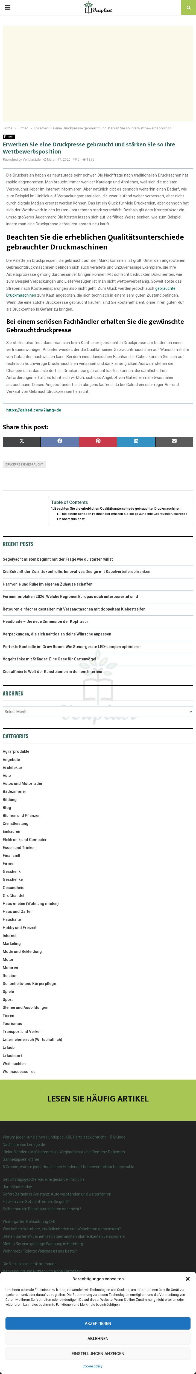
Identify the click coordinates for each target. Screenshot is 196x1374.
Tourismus (12, 1023)
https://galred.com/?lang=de (33, 410)
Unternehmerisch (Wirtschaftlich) (32, 1039)
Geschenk (12, 871)
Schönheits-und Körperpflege (29, 983)
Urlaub (8, 1047)
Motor (8, 959)
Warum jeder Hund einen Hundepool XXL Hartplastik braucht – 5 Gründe (64, 1137)
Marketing (12, 943)
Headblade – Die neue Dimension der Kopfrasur (45, 621)
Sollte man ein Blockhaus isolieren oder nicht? (42, 1209)
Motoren (10, 968)
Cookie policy (93, 1366)
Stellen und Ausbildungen (25, 1007)
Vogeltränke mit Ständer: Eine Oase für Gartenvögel (49, 659)
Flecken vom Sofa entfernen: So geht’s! (36, 1201)
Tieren (8, 1016)
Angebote (11, 759)
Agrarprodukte (16, 751)
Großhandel (13, 895)
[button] (188, 1279)
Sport (8, 999)
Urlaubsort (12, 1056)
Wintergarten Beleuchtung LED (29, 1221)
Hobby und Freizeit (19, 928)
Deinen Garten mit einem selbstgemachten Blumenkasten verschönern (64, 1236)
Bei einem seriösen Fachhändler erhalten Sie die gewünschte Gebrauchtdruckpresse (125, 514)
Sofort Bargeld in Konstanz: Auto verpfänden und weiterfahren (57, 1194)
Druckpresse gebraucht (24, 464)
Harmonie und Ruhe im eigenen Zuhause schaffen (47, 584)
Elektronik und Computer (25, 840)
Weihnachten (14, 1063)
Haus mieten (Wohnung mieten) (31, 903)
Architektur (12, 767)
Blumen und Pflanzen (21, 815)
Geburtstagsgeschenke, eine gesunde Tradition (43, 1179)
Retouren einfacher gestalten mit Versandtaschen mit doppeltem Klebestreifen (74, 609)
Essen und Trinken (19, 847)
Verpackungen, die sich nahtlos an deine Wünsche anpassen (57, 634)
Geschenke (13, 879)
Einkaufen (11, 831)
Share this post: (73, 519)
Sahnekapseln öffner (21, 1159)
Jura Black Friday (17, 1187)
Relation (10, 975)
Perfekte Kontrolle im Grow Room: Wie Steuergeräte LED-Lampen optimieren (72, 647)
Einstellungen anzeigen (98, 1353)
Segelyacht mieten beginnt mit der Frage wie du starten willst (58, 559)
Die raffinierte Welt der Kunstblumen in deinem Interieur (53, 671)
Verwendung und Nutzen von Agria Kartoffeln (42, 1271)
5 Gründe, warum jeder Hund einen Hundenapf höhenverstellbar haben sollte (68, 1167)
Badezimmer (14, 791)
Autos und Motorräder (23, 783)
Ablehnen (98, 1338)
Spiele (8, 991)
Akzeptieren (98, 1323)
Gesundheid (14, 887)
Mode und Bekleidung (22, 951)
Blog (7, 807)
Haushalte (12, 919)
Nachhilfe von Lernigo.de (24, 1144)
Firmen (8, 136)
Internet (9, 935)
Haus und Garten (18, 911)
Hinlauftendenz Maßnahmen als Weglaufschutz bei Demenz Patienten (64, 1152)
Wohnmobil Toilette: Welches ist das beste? (40, 1251)
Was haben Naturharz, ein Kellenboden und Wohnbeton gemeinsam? (62, 1229)
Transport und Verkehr (23, 1031)
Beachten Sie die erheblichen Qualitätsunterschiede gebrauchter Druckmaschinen (117, 508)
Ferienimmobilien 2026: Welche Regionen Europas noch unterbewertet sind (70, 596)
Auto (7, 775)
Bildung (10, 799)
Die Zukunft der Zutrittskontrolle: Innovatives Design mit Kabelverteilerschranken (76, 571)
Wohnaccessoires (19, 1071)
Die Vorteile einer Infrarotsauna (30, 1264)
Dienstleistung (15, 823)
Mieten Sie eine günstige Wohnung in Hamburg (43, 1244)
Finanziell (11, 855)
